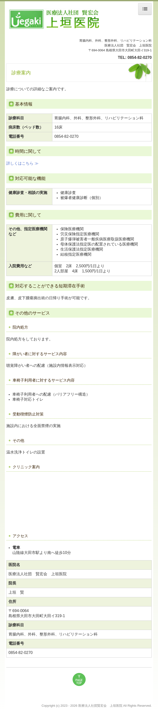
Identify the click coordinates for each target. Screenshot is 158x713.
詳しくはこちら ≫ (22, 163)
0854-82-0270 (139, 57)
